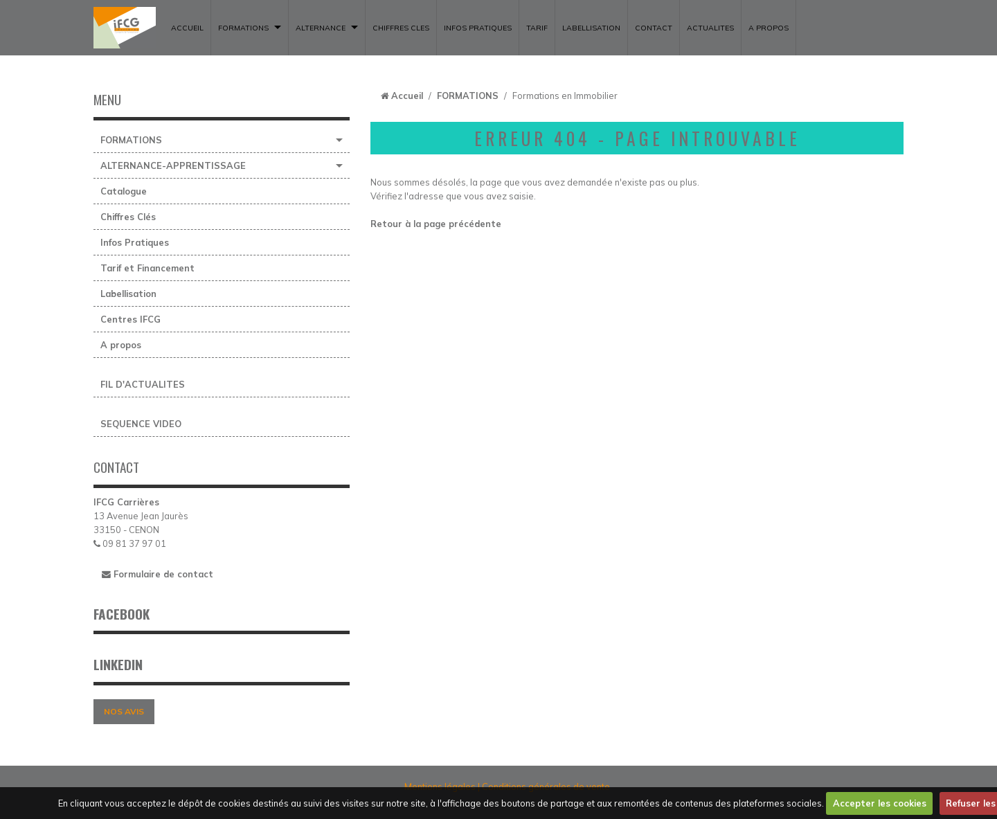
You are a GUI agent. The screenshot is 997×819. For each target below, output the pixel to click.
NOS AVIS (124, 711)
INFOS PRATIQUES (478, 28)
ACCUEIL (187, 28)
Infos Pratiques (134, 242)
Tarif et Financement (147, 267)
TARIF (537, 28)
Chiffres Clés (128, 216)
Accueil (407, 95)
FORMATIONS (243, 28)
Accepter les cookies (879, 803)
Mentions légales (440, 786)
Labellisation (128, 293)
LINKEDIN (118, 664)
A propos (768, 28)
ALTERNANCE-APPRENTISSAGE (173, 165)
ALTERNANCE (320, 28)
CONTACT (653, 28)
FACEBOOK (121, 614)
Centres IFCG (130, 319)
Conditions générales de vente (546, 786)
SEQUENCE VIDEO (140, 423)
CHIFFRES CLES (400, 28)
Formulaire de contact (157, 573)
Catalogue (123, 191)
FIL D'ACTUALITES (142, 384)
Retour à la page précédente (435, 223)
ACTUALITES (710, 28)
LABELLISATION (591, 28)
